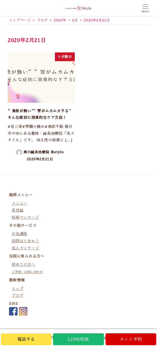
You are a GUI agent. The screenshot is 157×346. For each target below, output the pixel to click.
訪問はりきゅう (25, 241)
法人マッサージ (25, 248)
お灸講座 (19, 234)
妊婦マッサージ (25, 217)
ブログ (17, 295)
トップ (17, 288)
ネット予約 (131, 339)
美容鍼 (17, 210)
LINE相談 (78, 339)
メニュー (19, 203)
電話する (26, 339)
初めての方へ (23, 264)
